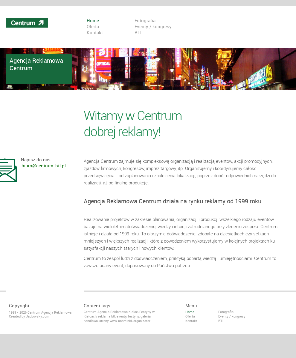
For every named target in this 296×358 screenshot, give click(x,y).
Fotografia (145, 20)
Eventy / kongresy (153, 26)
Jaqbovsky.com (37, 316)
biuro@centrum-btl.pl (44, 166)
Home (93, 20)
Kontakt (95, 32)
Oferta (93, 26)
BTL (139, 32)
